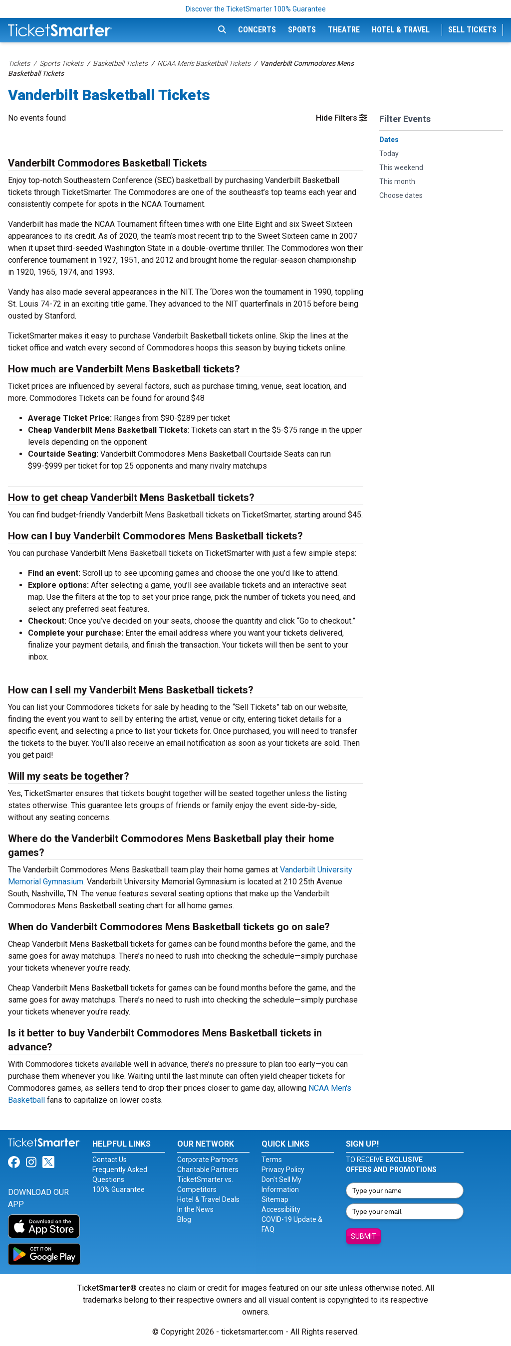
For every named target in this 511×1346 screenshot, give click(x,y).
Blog (184, 1219)
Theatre (344, 29)
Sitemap (274, 1199)
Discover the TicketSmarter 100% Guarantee (256, 9)
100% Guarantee (118, 1189)
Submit (363, 1236)
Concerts (257, 29)
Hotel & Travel (401, 29)
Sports (302, 29)
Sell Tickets (472, 29)
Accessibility (280, 1209)
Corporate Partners (207, 1160)
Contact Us (109, 1160)
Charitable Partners (208, 1170)
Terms (271, 1160)
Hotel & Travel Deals (208, 1199)
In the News (195, 1209)
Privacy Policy (282, 1170)
